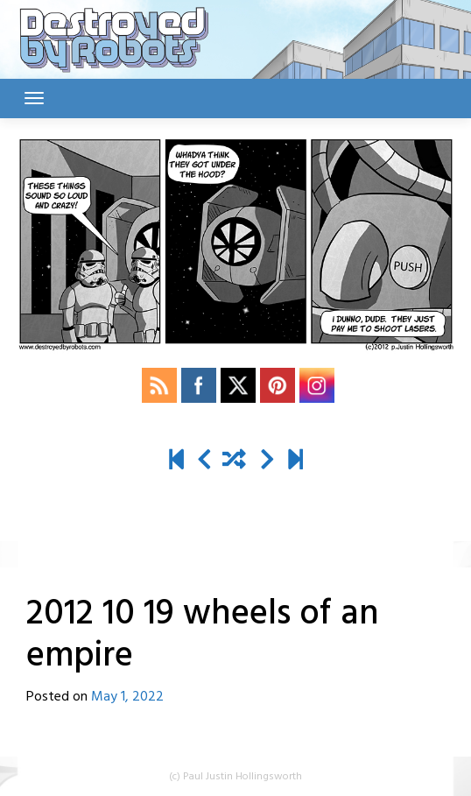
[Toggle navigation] (34, 98)
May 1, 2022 (127, 697)
